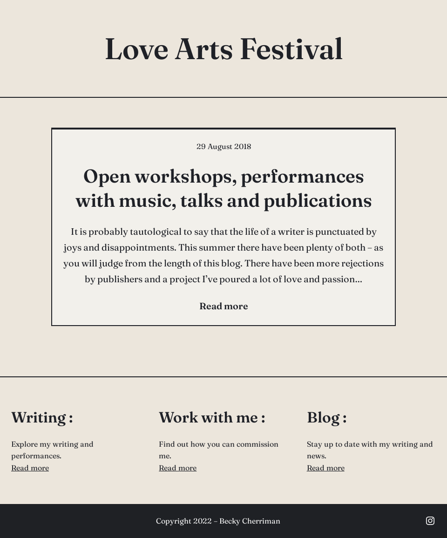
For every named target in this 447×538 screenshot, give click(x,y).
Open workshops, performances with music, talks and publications (223, 187)
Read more (30, 467)
